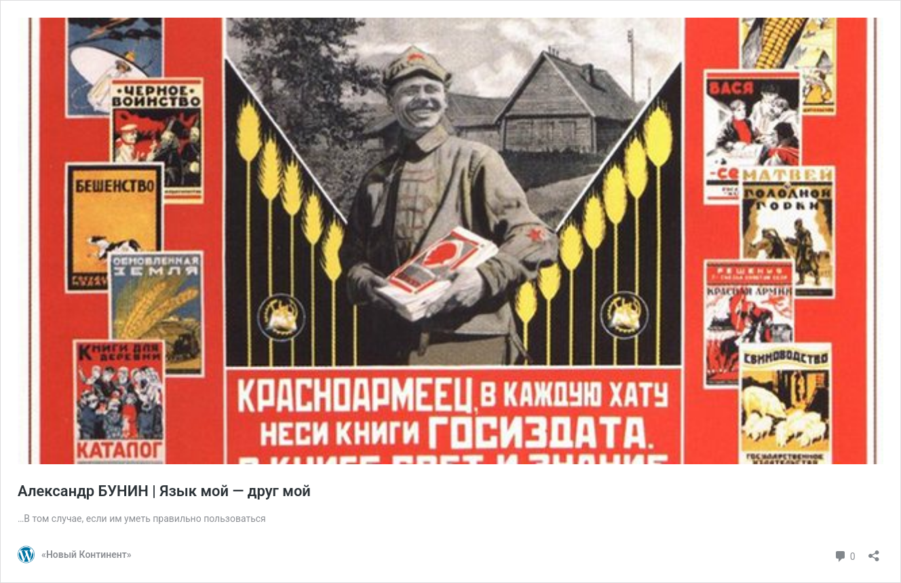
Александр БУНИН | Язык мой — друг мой (164, 491)
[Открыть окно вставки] (873, 551)
